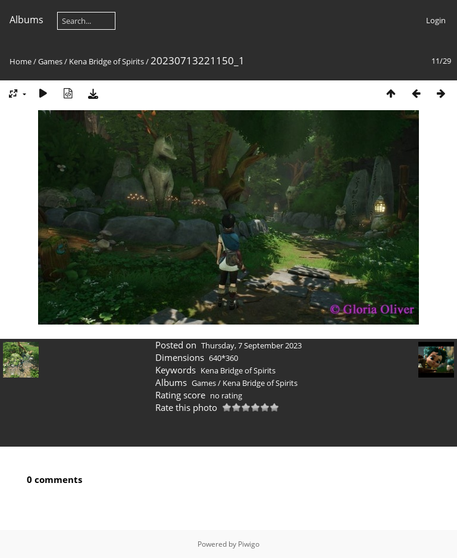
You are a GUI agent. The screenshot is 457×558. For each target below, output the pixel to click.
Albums (26, 19)
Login (436, 20)
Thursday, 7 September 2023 (251, 345)
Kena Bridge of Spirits (106, 61)
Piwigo (248, 544)
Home (21, 61)
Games (50, 61)
